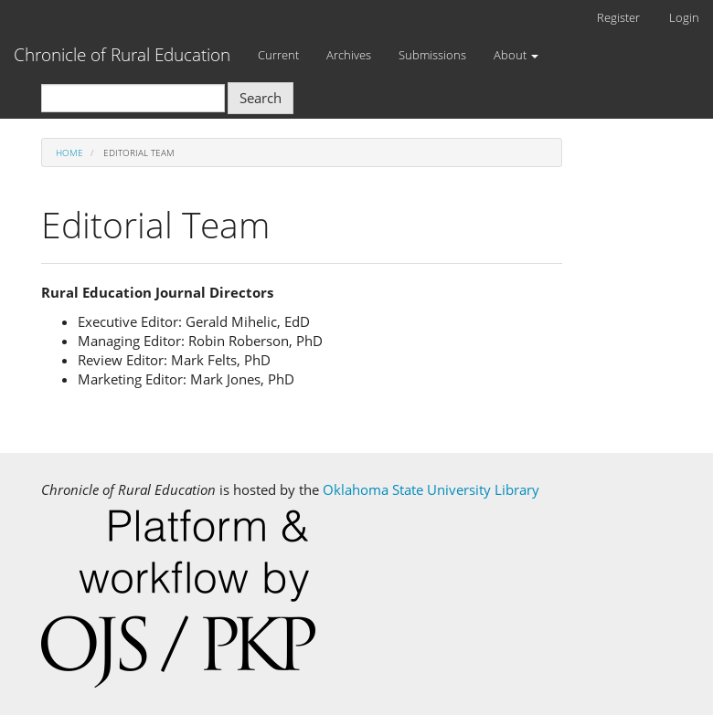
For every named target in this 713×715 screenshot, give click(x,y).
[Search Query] (133, 98)
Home (69, 152)
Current (278, 55)
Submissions (432, 55)
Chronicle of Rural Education (122, 55)
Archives (348, 55)
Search (260, 98)
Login (684, 17)
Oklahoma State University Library (431, 489)
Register (618, 17)
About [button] (516, 55)
